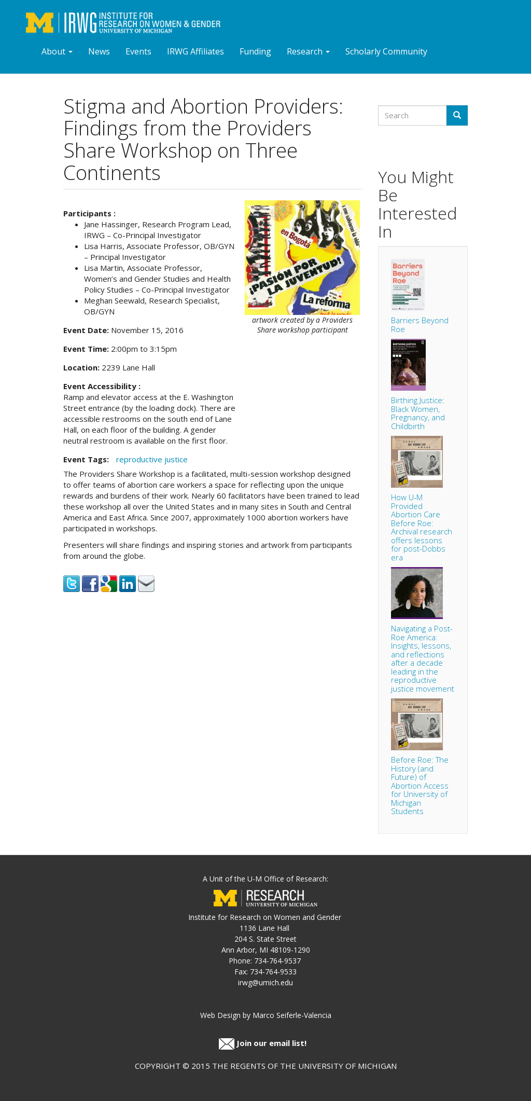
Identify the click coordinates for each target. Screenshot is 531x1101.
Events (138, 51)
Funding (255, 51)
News (99, 51)
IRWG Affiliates (195, 51)
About (57, 51)
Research (308, 51)
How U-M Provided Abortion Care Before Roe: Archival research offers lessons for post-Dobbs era (421, 527)
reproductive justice (152, 459)
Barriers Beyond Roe (420, 324)
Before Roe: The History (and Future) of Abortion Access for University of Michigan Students (420, 785)
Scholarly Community (386, 51)
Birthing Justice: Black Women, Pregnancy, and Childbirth (418, 413)
